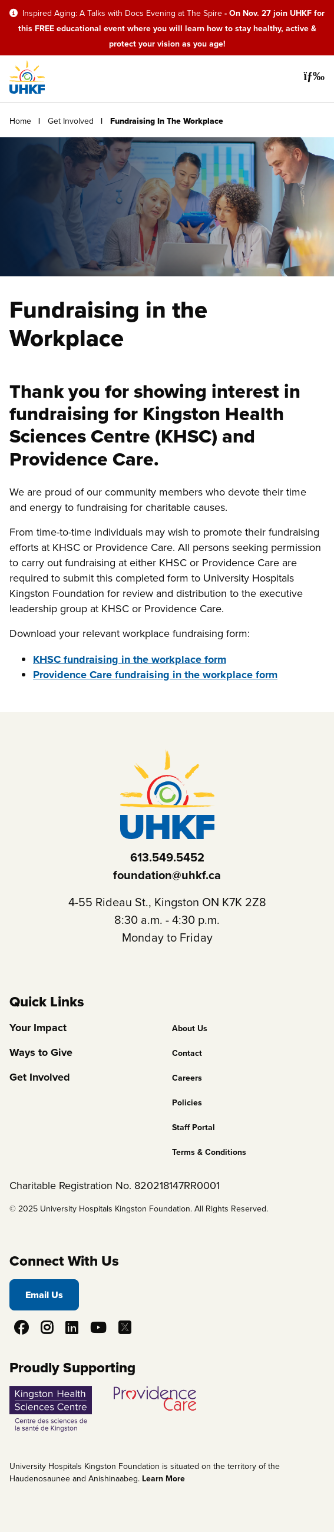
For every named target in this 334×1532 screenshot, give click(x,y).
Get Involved (71, 121)
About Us (189, 1028)
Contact (187, 1053)
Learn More (163, 1478)
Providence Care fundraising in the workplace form (155, 674)
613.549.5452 (167, 857)
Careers (187, 1078)
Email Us (44, 1295)
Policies (187, 1103)
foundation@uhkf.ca (167, 875)
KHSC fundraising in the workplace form (129, 659)
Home (20, 121)
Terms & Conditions (209, 1152)
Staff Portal (193, 1127)
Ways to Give (40, 1052)
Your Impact (38, 1027)
